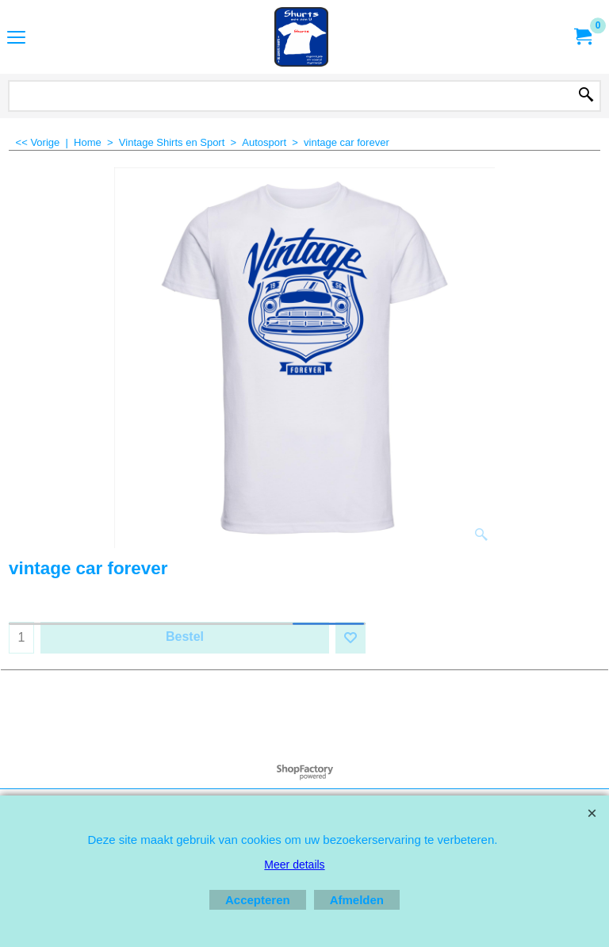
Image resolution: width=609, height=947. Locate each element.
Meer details (294, 864)
